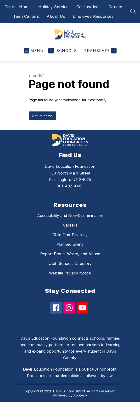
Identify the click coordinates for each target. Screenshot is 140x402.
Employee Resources (93, 16)
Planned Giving (70, 244)
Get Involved (88, 6)
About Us (56, 16)
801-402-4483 (70, 186)
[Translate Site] (100, 51)
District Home (18, 6)
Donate (115, 6)
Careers (70, 225)
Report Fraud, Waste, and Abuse (70, 253)
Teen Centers (26, 16)
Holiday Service (53, 6)
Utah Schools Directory (70, 263)
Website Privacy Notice (70, 273)
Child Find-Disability (70, 234)
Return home (42, 116)
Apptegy (80, 395)
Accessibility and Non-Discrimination (70, 215)
